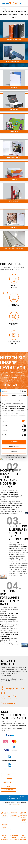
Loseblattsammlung (14, 157)
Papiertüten (23, 817)
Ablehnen (14, 451)
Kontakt (4, 835)
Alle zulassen (14, 441)
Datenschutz (8, 790)
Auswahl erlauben (14, 446)
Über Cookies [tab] (22, 395)
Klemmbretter (4, 812)
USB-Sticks (23, 819)
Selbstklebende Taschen (14, 249)
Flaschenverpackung (14, 61)
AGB (8, 774)
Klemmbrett (14, 227)
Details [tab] (14, 395)
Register (14, 88)
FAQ (8, 786)
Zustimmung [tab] (5, 395)
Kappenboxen (14, 815)
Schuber (14, 179)
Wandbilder (23, 822)
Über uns (23, 837)
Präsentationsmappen (6, 813)
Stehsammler (14, 201)
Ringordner (4, 826)
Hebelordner (5, 824)
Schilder (23, 820)
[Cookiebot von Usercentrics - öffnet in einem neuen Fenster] (20, 391)
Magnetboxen (23, 815)
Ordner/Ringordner (14, 40)
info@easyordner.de (15, 804)
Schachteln (14, 131)
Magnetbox (14, 109)
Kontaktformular (8, 704)
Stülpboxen (23, 812)
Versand (9, 778)
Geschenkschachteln (15, 816)
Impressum (23, 839)
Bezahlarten (14, 835)
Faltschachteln (23, 813)
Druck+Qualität (8, 782)
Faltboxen (14, 813)
